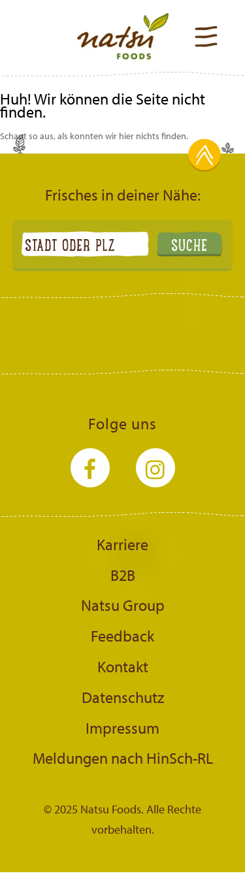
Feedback (122, 635)
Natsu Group (123, 605)
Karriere (122, 544)
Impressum (122, 728)
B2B (122, 575)
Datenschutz (123, 697)
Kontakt (122, 666)
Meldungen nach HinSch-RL (123, 758)
